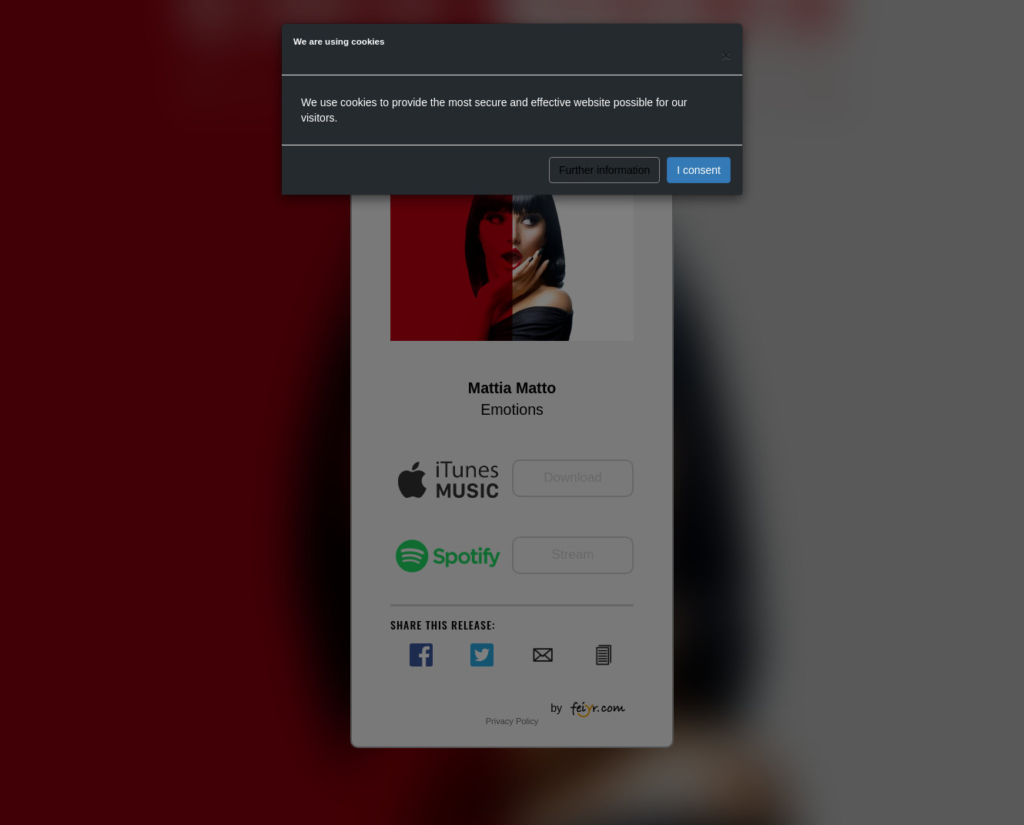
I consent (699, 170)
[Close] (726, 55)
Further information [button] (604, 170)
